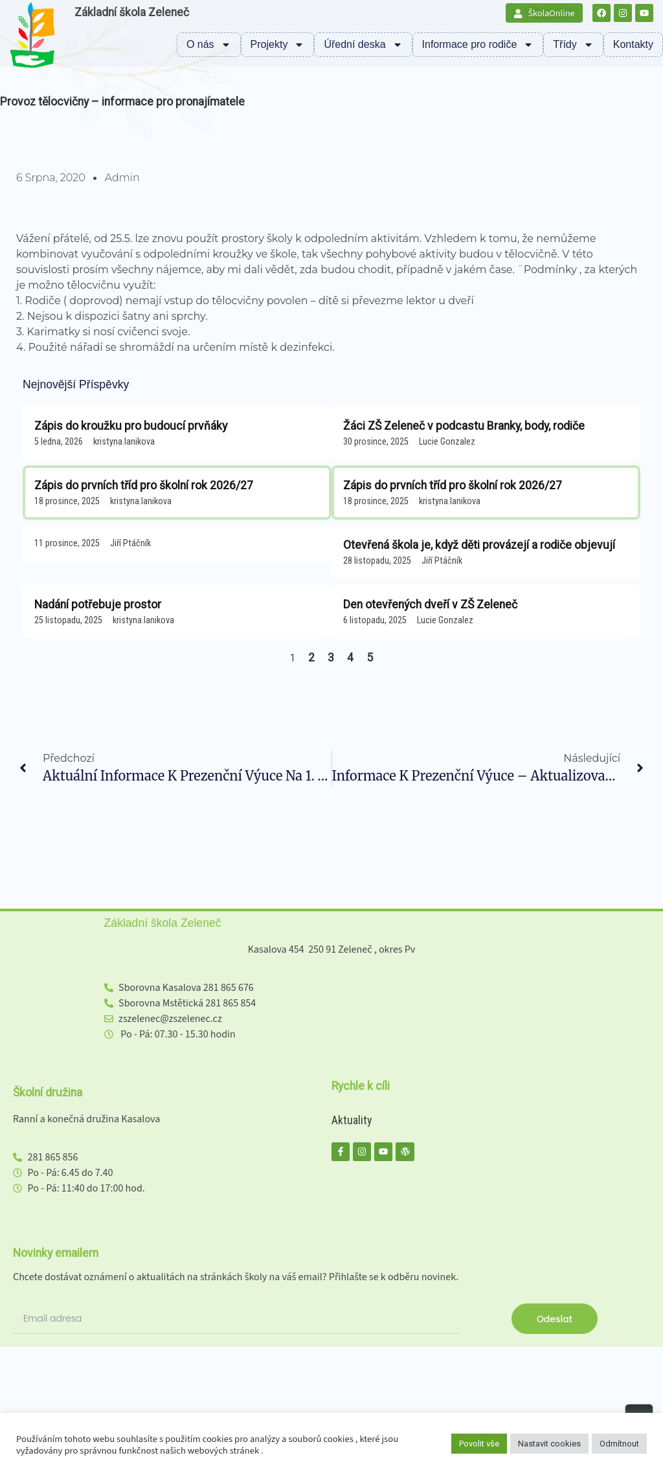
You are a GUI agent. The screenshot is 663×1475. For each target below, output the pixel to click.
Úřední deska (363, 44)
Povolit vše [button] (479, 1443)
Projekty (278, 44)
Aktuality (352, 1120)
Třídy (573, 44)
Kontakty (633, 44)
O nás (208, 44)
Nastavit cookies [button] (549, 1443)
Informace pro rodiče (478, 44)
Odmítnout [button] (619, 1443)
